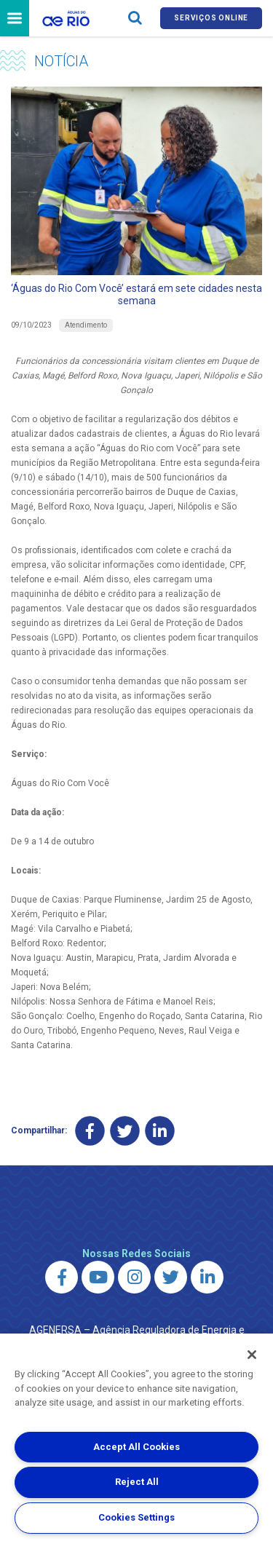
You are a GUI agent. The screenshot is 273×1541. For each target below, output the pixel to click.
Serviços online (211, 18)
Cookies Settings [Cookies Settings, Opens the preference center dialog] (136, 1517)
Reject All (137, 1481)
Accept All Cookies (136, 1446)
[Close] (252, 1355)
